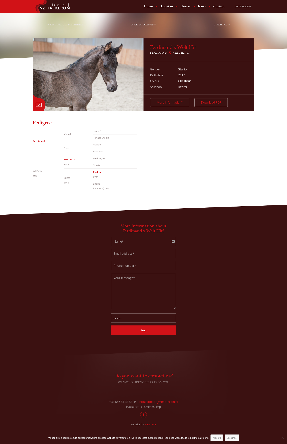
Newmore (150, 424)
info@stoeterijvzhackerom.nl (158, 402)
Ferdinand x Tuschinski (66, 24)
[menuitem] (148, 6)
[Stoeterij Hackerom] (52, 6)
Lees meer (232, 438)
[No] (282, 438)
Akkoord (217, 438)
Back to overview (143, 24)
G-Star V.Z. (221, 24)
